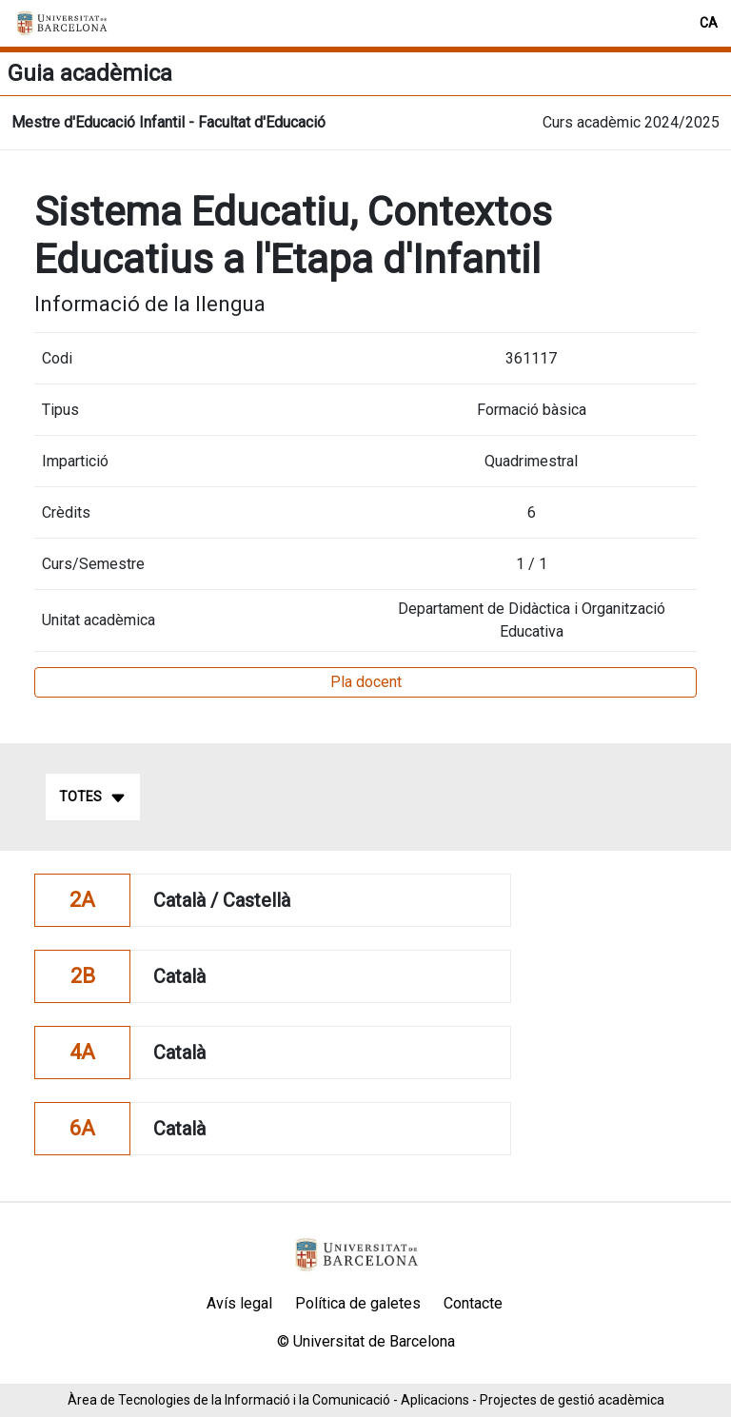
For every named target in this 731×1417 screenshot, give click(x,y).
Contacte (473, 1303)
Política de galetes (358, 1303)
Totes (93, 797)
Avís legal (239, 1303)
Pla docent (366, 682)
